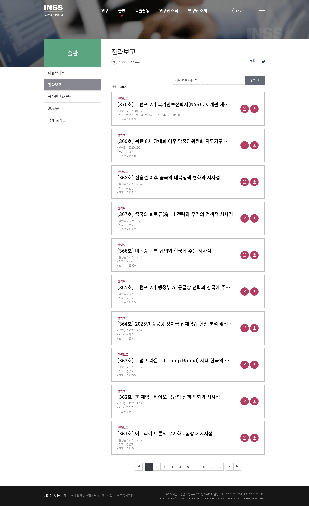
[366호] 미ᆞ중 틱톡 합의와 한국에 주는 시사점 (164, 250)
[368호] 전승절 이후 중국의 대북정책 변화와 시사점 (168, 177)
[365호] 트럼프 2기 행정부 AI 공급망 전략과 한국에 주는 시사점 (175, 287)
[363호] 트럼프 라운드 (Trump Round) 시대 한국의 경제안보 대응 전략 (175, 360)
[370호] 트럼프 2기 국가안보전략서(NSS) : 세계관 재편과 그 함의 (175, 104)
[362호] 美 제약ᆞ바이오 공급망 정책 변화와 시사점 (168, 396)
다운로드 (254, 109)
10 (219, 466)
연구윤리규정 (125, 495)
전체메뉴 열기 (262, 10)
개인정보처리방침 (55, 495)
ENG (238, 10)
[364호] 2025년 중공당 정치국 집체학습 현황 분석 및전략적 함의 (175, 323)
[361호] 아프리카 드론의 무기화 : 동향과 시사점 (165, 433)
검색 (253, 80)
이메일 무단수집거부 (84, 495)
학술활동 (142, 10)
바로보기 (244, 109)
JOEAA (53, 108)
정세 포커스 (57, 120)
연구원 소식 (168, 10)
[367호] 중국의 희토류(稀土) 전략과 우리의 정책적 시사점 (175, 214)
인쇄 (262, 61)
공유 (252, 61)
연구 (104, 10)
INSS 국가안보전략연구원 (53, 10)
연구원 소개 (197, 10)
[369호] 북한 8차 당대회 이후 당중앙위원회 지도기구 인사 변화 (175, 140)
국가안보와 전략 (60, 96)
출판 (121, 10)
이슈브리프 (56, 72)
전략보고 (54, 84)
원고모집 (106, 495)
